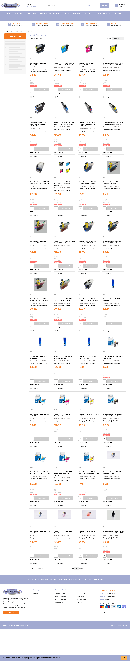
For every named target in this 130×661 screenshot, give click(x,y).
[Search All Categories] (68, 5)
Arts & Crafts (119, 13)
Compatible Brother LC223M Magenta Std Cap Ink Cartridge (39, 242)
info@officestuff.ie (108, 604)
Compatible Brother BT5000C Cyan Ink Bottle (38, 357)
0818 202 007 (32, 6)
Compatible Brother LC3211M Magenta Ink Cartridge (63, 531)
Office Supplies (19, 13)
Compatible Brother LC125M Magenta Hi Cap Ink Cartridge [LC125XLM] (87, 124)
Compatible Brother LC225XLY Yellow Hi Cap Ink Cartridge (63, 299)
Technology (76, 13)
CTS (104, 352)
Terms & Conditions (60, 596)
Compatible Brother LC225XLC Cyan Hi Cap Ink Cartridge (112, 242)
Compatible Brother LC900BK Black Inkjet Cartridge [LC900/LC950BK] (113, 531)
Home (8, 13)
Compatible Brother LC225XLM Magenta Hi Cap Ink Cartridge (39, 299)
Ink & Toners (32, 13)
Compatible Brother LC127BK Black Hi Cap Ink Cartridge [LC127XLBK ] (38, 124)
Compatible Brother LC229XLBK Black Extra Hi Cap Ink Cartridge (88, 299)
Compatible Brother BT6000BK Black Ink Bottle (112, 299)
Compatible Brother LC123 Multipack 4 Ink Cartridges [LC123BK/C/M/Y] (62, 183)
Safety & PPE (89, 13)
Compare (34, 97)
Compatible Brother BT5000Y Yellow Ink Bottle (87, 357)
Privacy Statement (60, 599)
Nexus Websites (122, 625)
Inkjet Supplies (27, 31)
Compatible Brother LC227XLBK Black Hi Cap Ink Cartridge (88, 242)
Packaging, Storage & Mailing (49, 13)
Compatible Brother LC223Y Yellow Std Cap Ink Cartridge (64, 242)
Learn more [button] (56, 658)
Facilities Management (104, 13)
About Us (35, 593)
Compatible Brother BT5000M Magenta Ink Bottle (63, 357)
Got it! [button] (124, 658)
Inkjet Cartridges (42, 71)
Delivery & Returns (60, 593)
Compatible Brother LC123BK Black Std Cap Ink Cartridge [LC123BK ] (38, 64)
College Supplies (65, 18)
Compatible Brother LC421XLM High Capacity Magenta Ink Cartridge (63, 473)
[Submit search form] (89, 5)
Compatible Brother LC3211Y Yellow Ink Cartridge (87, 531)
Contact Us (10, 612)
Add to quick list (34, 93)
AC (31, 58)
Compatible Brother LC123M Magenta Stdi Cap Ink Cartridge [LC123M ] (88, 64)
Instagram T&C (59, 602)
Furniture (66, 13)
